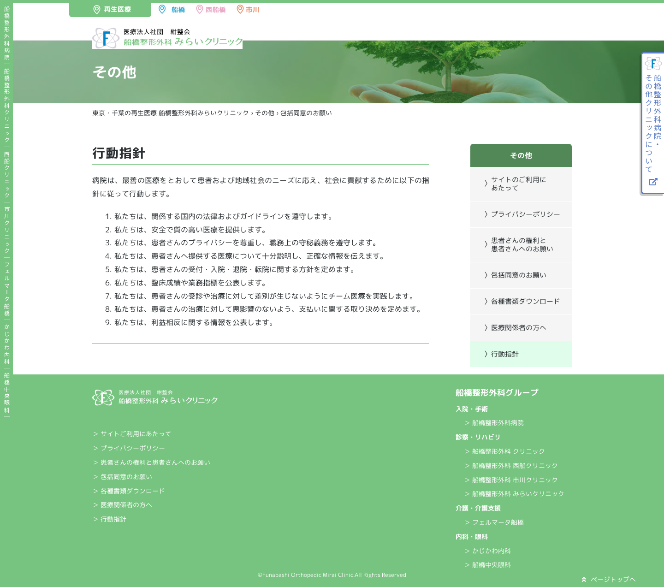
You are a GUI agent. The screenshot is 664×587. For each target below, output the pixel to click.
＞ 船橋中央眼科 (487, 564)
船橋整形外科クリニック (7, 106)
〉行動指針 (501, 354)
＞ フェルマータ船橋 (494, 522)
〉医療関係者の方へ (515, 327)
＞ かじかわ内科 (487, 550)
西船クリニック (7, 175)
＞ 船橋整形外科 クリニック (504, 451)
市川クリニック (7, 230)
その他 (264, 112)
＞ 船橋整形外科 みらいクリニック (514, 493)
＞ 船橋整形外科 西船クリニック (511, 465)
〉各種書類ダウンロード (522, 301)
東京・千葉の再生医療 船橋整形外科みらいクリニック (170, 112)
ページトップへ (609, 579)
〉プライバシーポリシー (522, 214)
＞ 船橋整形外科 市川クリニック (511, 479)
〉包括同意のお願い (515, 275)
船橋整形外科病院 (7, 33)
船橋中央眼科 (7, 393)
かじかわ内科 (7, 344)
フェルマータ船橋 (7, 289)
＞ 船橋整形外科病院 (494, 422)
